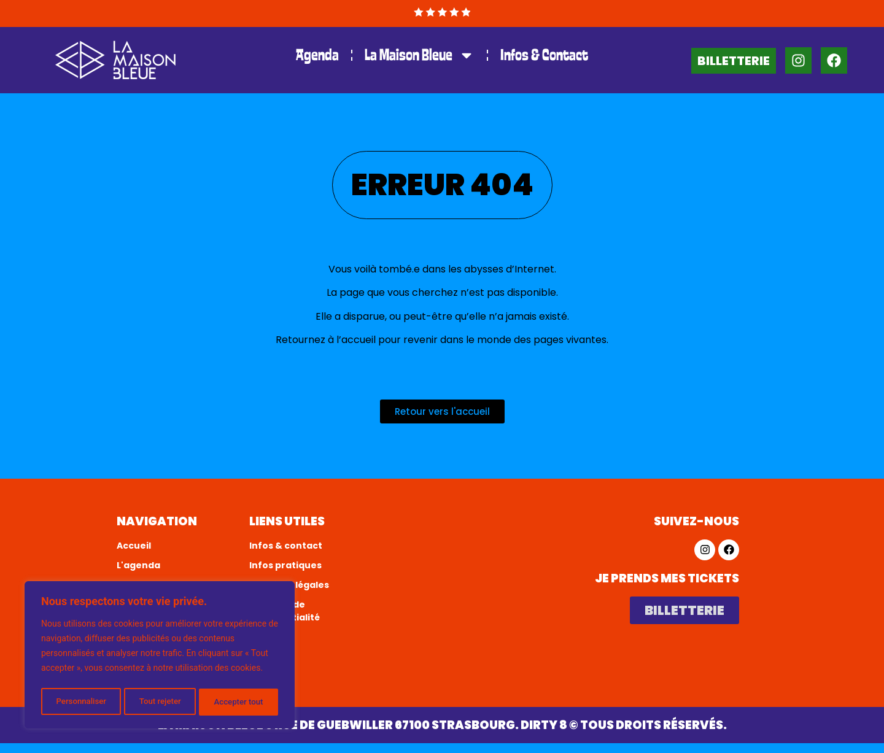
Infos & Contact (544, 55)
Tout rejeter (160, 702)
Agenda (317, 55)
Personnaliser (80, 702)
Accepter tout (239, 702)
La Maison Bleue (420, 55)
